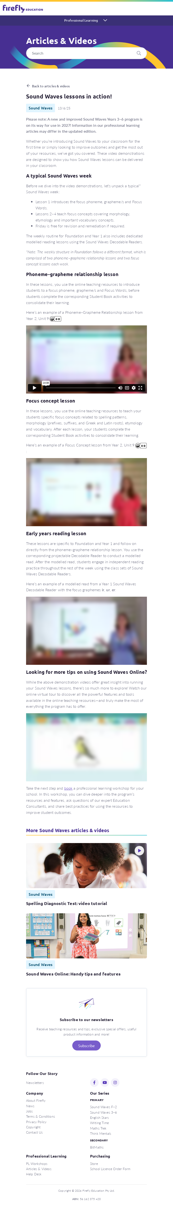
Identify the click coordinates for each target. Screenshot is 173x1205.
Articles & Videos (38, 1168)
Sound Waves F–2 (103, 1106)
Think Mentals (100, 1133)
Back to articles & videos (51, 86)
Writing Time (99, 1122)
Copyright (33, 1127)
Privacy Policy (36, 1121)
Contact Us (34, 1132)
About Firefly (36, 1100)
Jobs (29, 1111)
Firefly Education (23, 9)
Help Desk (33, 1174)
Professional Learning (81, 20)
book (68, 788)
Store (94, 1163)
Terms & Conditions (40, 1116)
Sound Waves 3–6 (103, 1112)
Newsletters (35, 1082)
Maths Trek (98, 1128)
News (30, 1105)
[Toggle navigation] (166, 8)
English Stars (99, 1117)
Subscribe (86, 1045)
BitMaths (97, 1147)
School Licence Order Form (110, 1168)
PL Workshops (36, 1163)
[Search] (86, 53)
